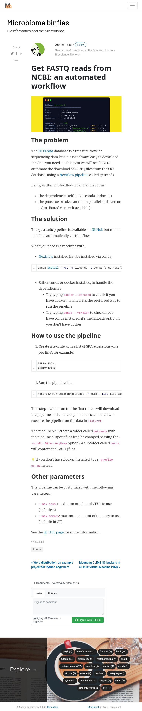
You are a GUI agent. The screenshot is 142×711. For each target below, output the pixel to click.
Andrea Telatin (64, 45)
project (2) (105, 680)
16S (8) (125, 659)
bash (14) (121, 651)
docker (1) (108, 666)
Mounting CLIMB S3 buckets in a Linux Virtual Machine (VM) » (99, 565)
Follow (80, 44)
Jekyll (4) (67, 651)
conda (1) (123, 666)
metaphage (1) (116, 673)
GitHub (97, 230)
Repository (52, 707)
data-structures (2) (89, 687)
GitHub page (54, 532)
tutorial (37, 549)
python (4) (70, 680)
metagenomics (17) (71, 666)
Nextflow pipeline (74, 175)
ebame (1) (85, 673)
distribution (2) (88, 680)
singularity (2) (85, 659)
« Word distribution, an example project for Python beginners (52, 565)
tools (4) (100, 673)
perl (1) (107, 687)
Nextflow (46, 257)
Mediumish (93, 707)
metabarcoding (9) (106, 659)
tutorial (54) (67, 659)
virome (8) (70, 673)
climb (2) (120, 680)
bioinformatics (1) (86, 651)
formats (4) (106, 651)
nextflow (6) (92, 666)
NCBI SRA (45, 151)
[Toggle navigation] (132, 5)
